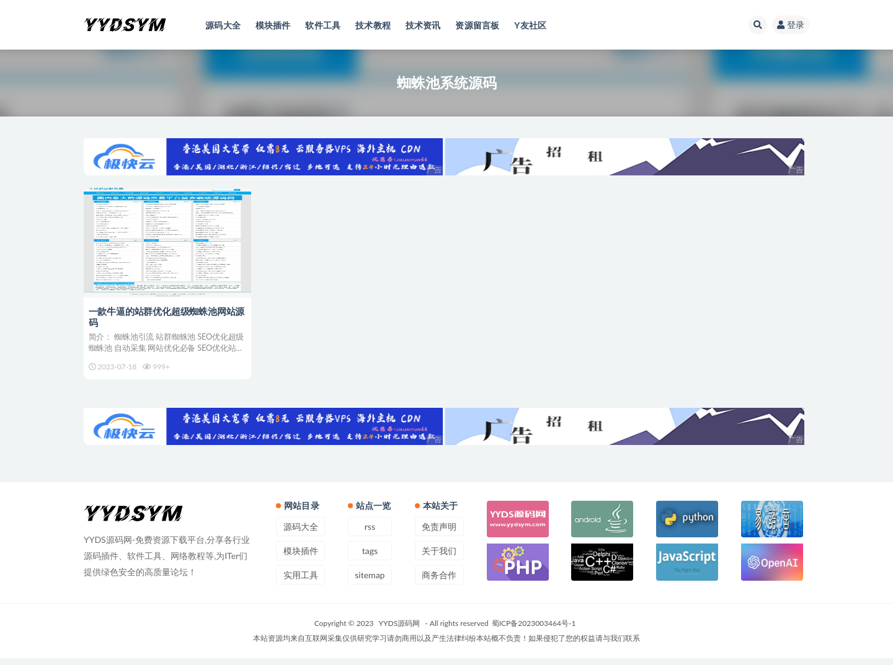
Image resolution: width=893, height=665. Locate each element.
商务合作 (439, 581)
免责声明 (439, 533)
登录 (790, 24)
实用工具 (300, 581)
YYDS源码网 (399, 630)
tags (370, 557)
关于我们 (439, 557)
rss (370, 533)
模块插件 (300, 557)
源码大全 (300, 533)
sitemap (369, 581)
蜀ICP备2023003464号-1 (534, 630)
